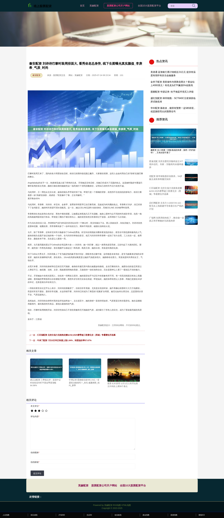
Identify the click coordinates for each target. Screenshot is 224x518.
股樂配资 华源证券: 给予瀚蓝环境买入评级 (172, 92)
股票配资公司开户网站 (118, 5)
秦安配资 (36, 75)
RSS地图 (117, 505)
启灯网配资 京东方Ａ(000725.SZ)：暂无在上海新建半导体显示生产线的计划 (166, 206)
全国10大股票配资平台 (149, 5)
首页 (82, 5)
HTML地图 (126, 505)
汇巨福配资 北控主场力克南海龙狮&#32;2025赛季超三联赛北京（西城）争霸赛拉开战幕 (76, 335)
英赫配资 (94, 5)
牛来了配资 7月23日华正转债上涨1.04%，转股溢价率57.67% (64, 340)
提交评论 (37, 473)
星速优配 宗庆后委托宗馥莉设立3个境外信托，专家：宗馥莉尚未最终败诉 (166, 164)
